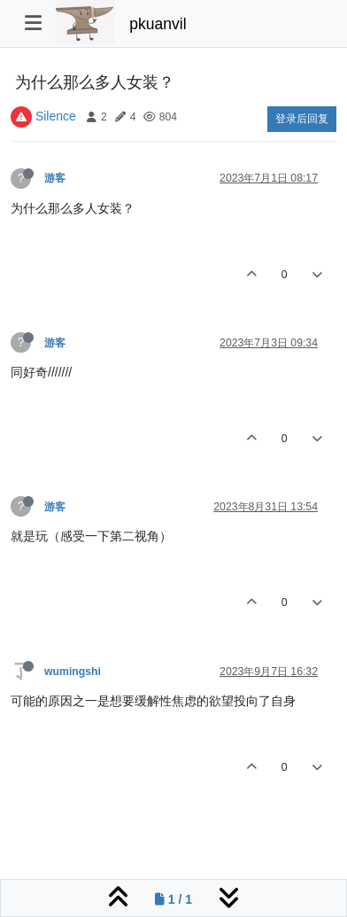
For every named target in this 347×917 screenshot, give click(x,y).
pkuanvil (157, 24)
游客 (55, 178)
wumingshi (72, 671)
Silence (55, 116)
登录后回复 (301, 119)
